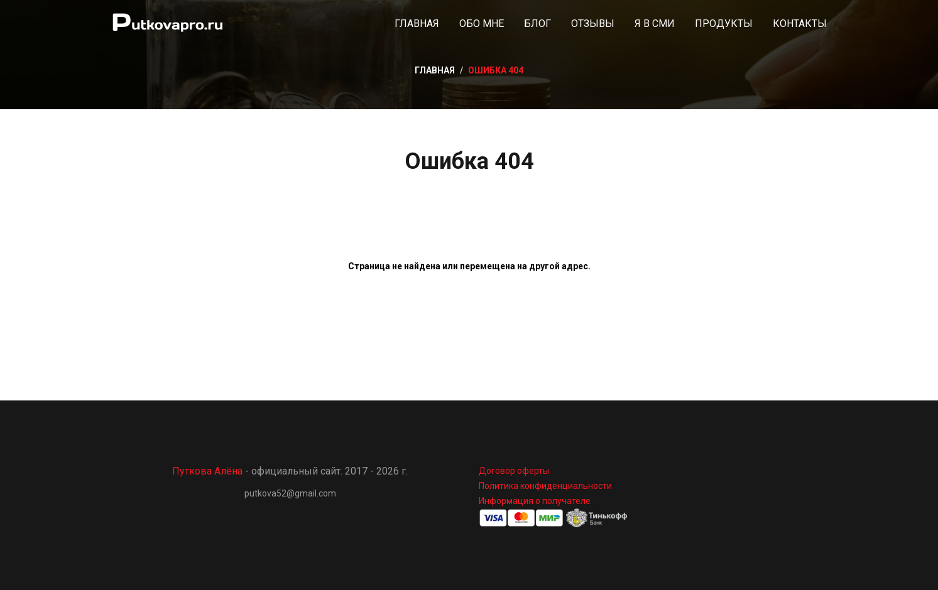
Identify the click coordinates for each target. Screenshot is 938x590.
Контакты (800, 24)
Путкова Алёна (207, 471)
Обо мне (481, 24)
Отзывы (592, 24)
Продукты (724, 24)
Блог (537, 24)
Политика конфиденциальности (545, 486)
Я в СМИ (655, 24)
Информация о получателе (535, 501)
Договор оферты (514, 471)
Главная (417, 24)
